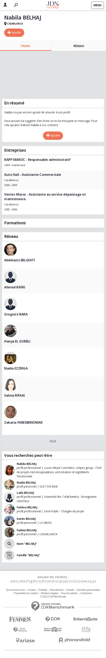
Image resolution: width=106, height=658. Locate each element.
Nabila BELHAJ (27, 464)
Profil (25, 46)
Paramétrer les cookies (26, 593)
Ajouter (16, 32)
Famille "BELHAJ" (28, 555)
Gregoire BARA (16, 314)
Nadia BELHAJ (26, 482)
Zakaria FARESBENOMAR (23, 422)
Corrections (86, 593)
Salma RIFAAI (14, 395)
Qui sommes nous (15, 589)
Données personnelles (88, 589)
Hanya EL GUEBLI (17, 341)
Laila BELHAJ (25, 493)
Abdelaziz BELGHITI (19, 260)
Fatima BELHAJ (27, 507)
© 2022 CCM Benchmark (53, 596)
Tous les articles (69, 593)
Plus (53, 441)
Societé (70, 589)
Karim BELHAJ (26, 519)
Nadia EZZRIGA (16, 368)
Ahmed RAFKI (14, 287)
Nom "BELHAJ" (27, 544)
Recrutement (56, 589)
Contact (32, 589)
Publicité (43, 589)
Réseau (78, 46)
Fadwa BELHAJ (27, 530)
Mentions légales (49, 593)
